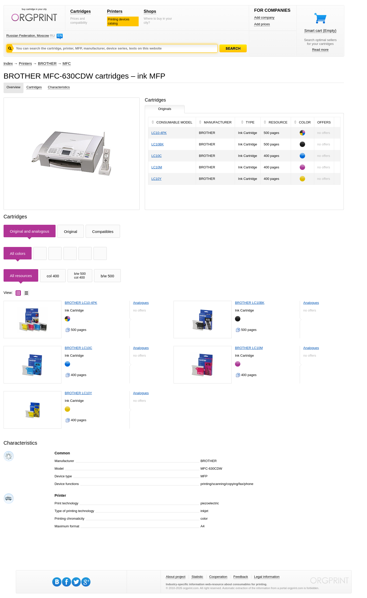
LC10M (156, 167)
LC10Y (156, 179)
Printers (114, 11)
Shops (150, 11)
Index (8, 63)
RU (52, 36)
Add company (264, 17)
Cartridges (80, 11)
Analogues (141, 303)
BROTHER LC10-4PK (81, 303)
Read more (320, 50)
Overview (13, 87)
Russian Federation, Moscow (27, 36)
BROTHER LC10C (78, 348)
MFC (66, 63)
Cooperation (218, 577)
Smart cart (320, 30)
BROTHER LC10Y (78, 393)
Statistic (197, 577)
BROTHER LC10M (249, 348)
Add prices (262, 24)
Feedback (240, 577)
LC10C (156, 156)
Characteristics (59, 87)
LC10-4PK (159, 133)
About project (176, 577)
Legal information (267, 577)
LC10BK (157, 144)
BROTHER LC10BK (250, 303)
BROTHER (47, 63)
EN (59, 36)
